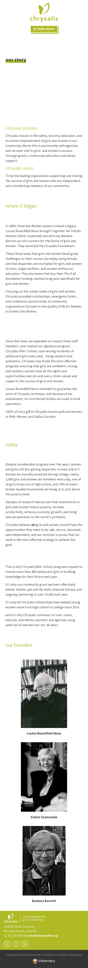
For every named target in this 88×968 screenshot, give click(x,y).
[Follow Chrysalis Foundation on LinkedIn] (25, 944)
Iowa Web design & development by (44, 961)
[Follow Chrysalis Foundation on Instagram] (7, 944)
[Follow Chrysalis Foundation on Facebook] (16, 944)
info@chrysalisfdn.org (43, 935)
